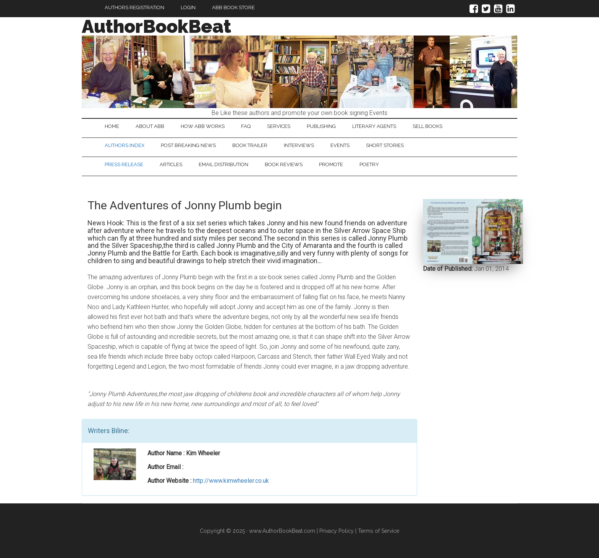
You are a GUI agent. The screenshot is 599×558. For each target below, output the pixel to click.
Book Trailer (249, 145)
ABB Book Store (233, 7)
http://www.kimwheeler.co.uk (231, 480)
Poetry (369, 164)
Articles (171, 164)
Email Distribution (223, 164)
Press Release (124, 164)
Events (340, 145)
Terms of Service (378, 531)
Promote (331, 164)
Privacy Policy (336, 531)
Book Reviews (284, 164)
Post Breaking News (188, 145)
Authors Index (124, 145)
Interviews (299, 145)
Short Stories (385, 145)
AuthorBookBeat (156, 26)
